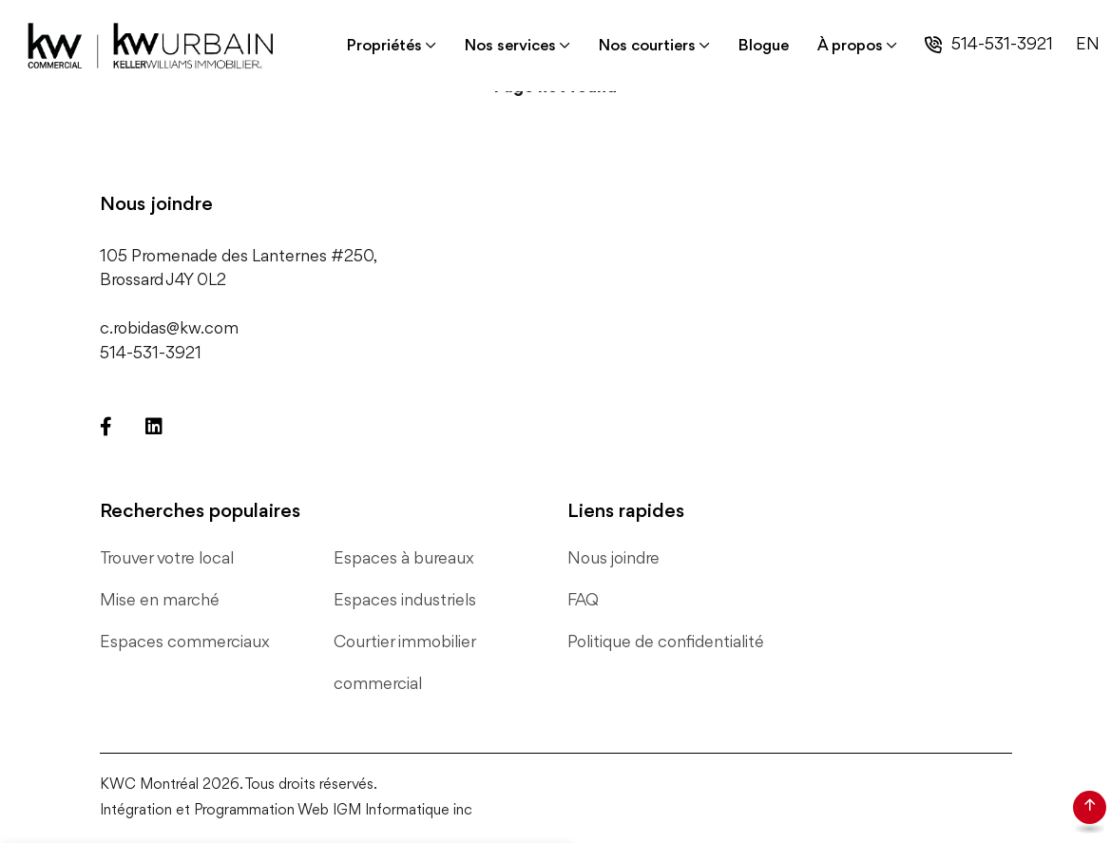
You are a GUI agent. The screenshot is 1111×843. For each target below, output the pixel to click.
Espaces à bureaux (404, 558)
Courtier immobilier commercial (404, 663)
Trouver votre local (167, 558)
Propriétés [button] (384, 46)
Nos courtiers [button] (647, 46)
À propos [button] (850, 46)
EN (1088, 44)
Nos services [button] (510, 46)
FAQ (583, 600)
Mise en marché (160, 600)
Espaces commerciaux (185, 642)
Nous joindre (613, 558)
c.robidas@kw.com (169, 328)
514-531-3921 (1002, 44)
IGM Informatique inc (402, 810)
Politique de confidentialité (665, 642)
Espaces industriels (405, 600)
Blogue (763, 46)
